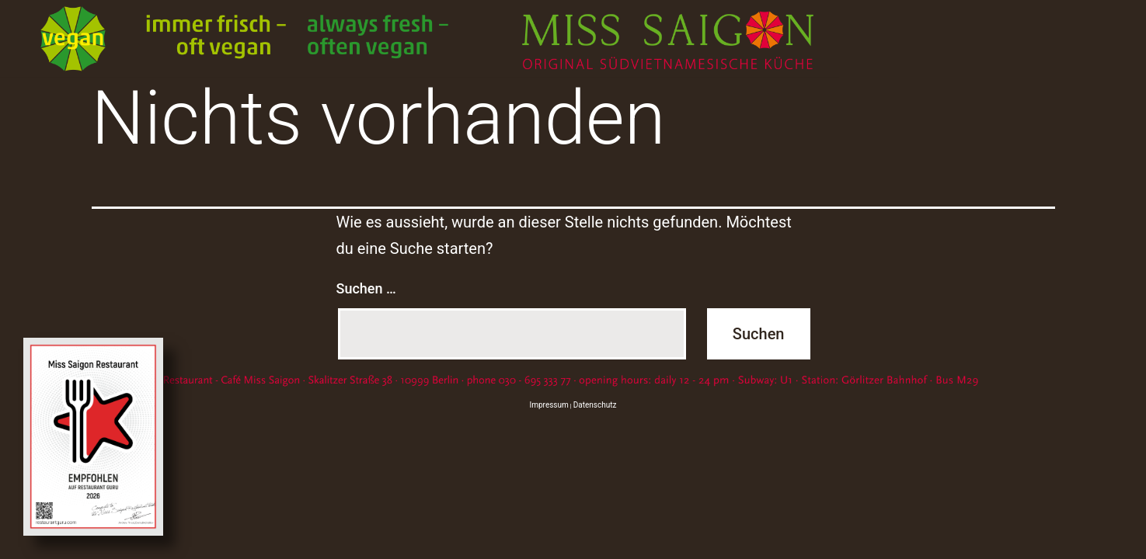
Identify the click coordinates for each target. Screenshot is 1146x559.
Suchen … (366, 288)
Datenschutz (595, 405)
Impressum (549, 405)
